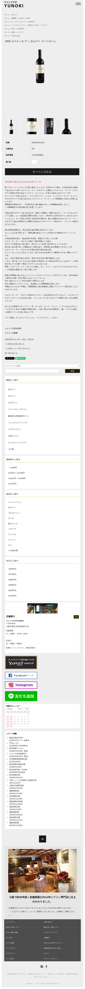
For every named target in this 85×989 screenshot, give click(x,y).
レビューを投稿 (11, 333)
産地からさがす (33, 25)
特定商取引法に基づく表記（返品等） (20, 339)
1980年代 (12, 580)
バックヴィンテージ (18, 22)
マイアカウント (10, 953)
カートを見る (9, 958)
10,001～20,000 (24, 18)
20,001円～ (13, 484)
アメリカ (12, 534)
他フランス (13, 524)
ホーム (7, 15)
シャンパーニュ (15, 502)
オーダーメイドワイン (51, 932)
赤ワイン (15, 15)
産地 (13, 32)
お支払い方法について (12, 927)
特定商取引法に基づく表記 (52, 948)
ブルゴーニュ (14, 513)
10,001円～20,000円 (17, 478)
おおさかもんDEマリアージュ (53, 943)
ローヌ (11, 518)
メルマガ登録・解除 (11, 932)
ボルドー (12, 507)
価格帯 (14, 18)
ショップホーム (10, 922)
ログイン (46, 953)
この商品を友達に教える (14, 344)
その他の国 (13, 550)
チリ (10, 545)
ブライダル (8, 937)
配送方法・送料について (51, 927)
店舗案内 (10, 616)
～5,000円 (12, 467)
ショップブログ (10, 948)
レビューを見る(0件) (13, 328)
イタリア (45, 25)
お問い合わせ (48, 922)
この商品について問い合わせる (17, 348)
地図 (76, 617)
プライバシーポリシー (51, 958)
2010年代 (12, 596)
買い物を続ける (11, 353)
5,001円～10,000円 (16, 473)
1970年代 (12, 574)
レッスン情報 (9, 943)
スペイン (12, 540)
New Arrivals (16, 36)
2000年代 (31, 22)
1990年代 (12, 585)
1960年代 (12, 569)
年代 (13, 29)
